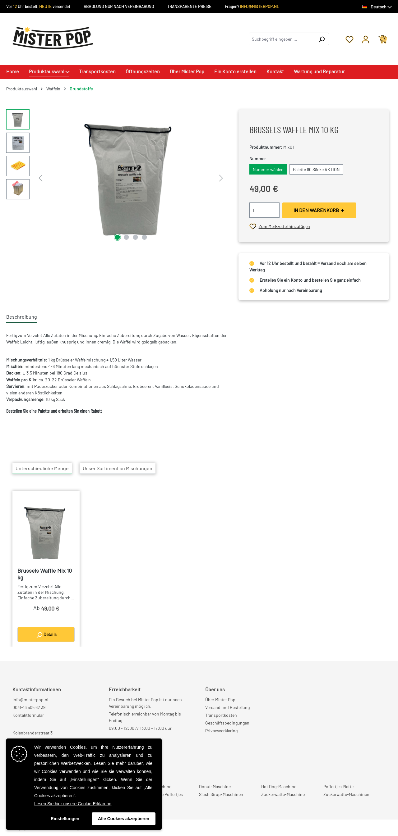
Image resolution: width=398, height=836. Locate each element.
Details (46, 635)
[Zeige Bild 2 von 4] (126, 237)
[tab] (21, 317)
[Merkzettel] (349, 39)
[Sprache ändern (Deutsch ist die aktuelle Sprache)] (377, 7)
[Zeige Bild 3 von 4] (135, 237)
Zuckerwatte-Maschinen (346, 794)
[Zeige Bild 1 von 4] (117, 237)
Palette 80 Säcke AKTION (316, 169)
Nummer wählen (268, 169)
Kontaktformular (28, 715)
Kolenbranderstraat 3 (32, 732)
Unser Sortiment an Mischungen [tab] (117, 468)
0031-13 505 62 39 (28, 707)
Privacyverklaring (221, 730)
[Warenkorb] (383, 39)
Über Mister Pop (220, 699)
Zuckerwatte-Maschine (283, 794)
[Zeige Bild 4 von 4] (144, 237)
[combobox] (282, 39)
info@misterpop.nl (30, 699)
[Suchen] (321, 39)
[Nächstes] (221, 176)
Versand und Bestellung (227, 707)
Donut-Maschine (215, 786)
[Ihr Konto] (366, 39)
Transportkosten (221, 715)
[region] (116, 176)
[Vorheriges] (40, 176)
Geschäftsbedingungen (227, 722)
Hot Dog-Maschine (278, 786)
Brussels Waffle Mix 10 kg (44, 574)
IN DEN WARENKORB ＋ (319, 210)
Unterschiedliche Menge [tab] (42, 468)
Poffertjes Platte (338, 786)
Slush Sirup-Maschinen (221, 794)
